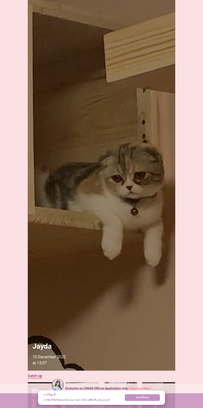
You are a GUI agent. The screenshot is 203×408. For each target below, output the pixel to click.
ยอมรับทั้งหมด (142, 397)
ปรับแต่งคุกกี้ (104, 400)
